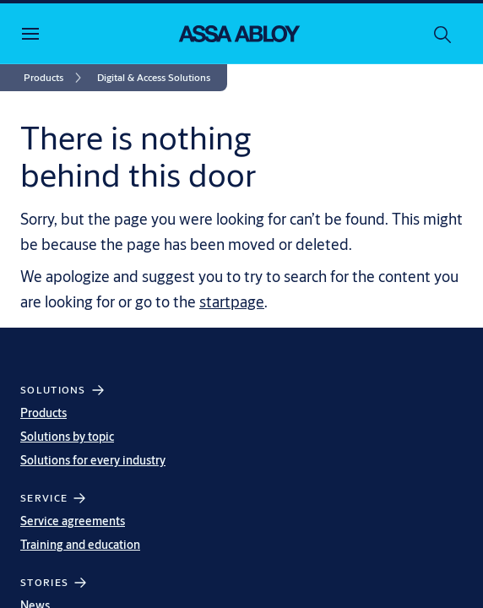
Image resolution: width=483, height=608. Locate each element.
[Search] (443, 33)
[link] (55, 77)
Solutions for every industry (93, 460)
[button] (153, 77)
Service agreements (72, 521)
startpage (231, 301)
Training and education (80, 544)
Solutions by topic (67, 436)
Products (43, 413)
